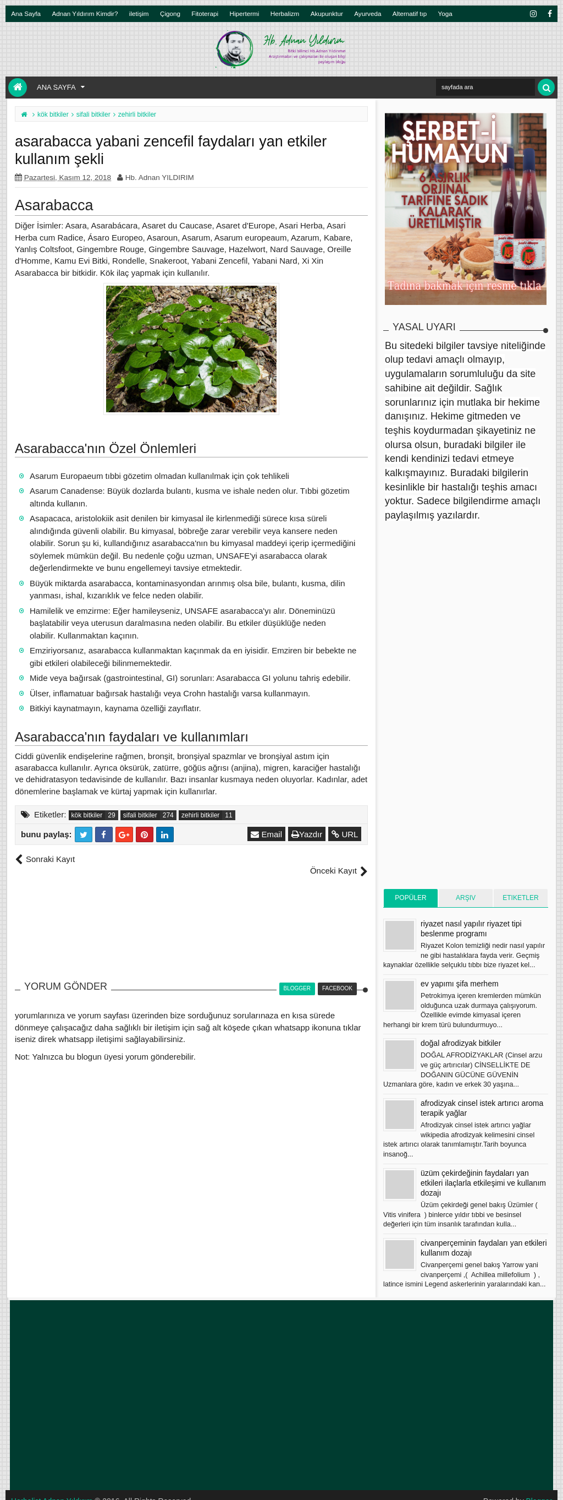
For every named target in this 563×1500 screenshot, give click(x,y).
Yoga (445, 13)
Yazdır (307, 834)
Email (267, 834)
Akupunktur (327, 13)
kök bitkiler (87, 815)
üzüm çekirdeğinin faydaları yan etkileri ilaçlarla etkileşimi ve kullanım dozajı (483, 1183)
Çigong (170, 13)
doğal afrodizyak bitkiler (461, 1043)
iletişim (139, 13)
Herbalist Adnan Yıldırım (52, 1489)
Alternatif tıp (410, 13)
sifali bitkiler (140, 815)
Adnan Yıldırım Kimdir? (85, 13)
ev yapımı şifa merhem (460, 983)
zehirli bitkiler (200, 815)
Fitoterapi (204, 13)
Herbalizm (285, 13)
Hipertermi (244, 13)
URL (345, 834)
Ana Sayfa (26, 13)
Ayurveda (367, 13)
